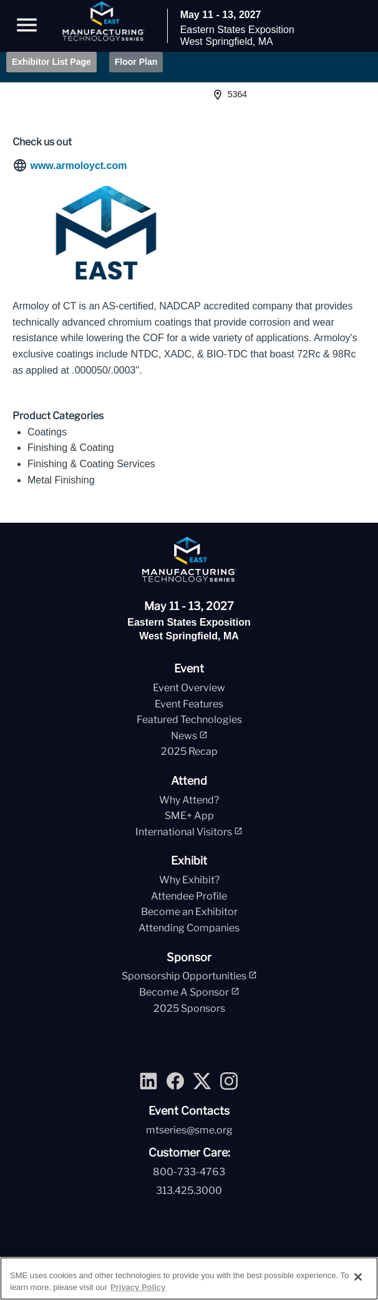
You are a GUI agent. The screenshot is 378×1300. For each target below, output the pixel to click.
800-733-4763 (189, 1172)
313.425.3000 (189, 1190)
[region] (189, 1278)
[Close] (358, 1277)
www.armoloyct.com (78, 165)
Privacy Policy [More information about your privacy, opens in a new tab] (137, 1287)
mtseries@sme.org (189, 1130)
